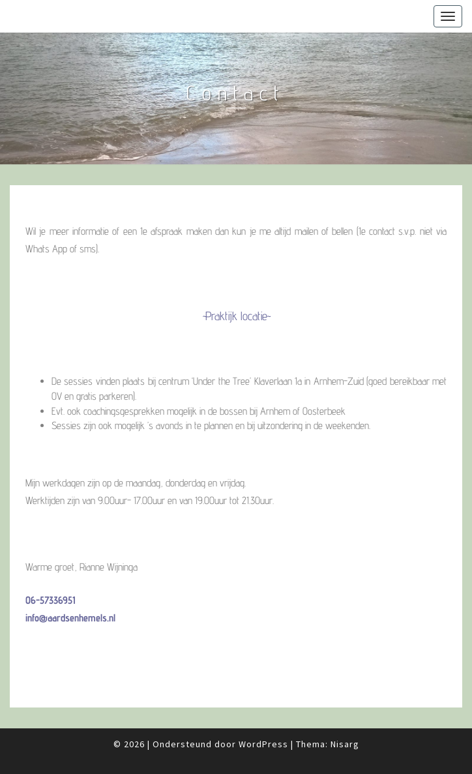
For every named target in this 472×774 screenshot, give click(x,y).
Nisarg (345, 744)
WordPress (263, 744)
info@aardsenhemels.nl (70, 618)
